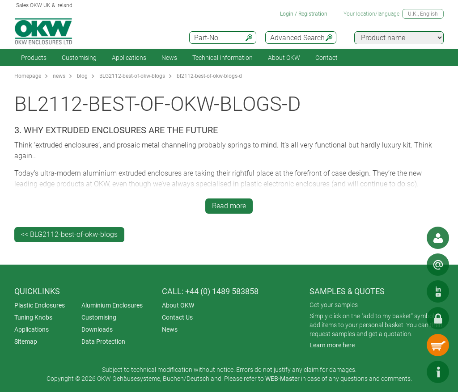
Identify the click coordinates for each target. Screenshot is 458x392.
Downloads (97, 329)
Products (34, 57)
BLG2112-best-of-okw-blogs (132, 76)
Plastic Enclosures (39, 305)
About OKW (178, 305)
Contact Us (177, 317)
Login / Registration (303, 14)
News (169, 57)
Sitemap (25, 341)
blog (82, 76)
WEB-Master (282, 378)
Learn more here (332, 345)
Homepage (27, 76)
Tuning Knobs (33, 317)
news (59, 76)
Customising (79, 57)
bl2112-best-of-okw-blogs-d (209, 76)
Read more (229, 206)
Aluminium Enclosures (112, 305)
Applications (129, 57)
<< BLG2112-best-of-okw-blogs (69, 234)
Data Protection (103, 341)
